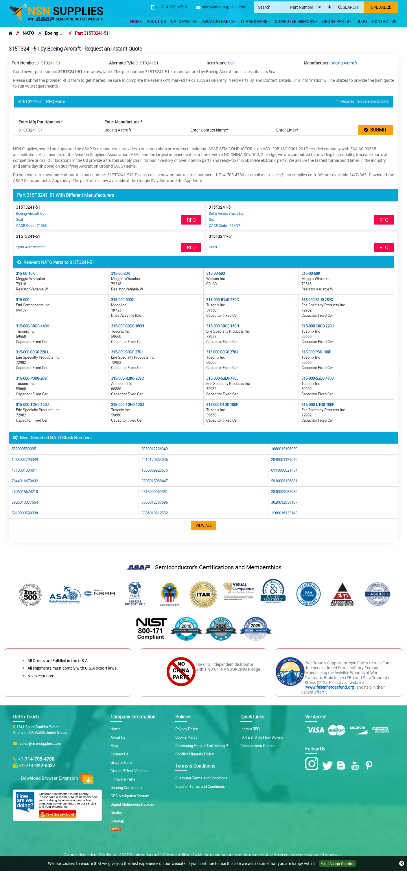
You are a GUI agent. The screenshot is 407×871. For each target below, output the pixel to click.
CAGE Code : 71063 (31, 225)
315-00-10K (25, 273)
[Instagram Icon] (313, 764)
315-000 (22, 299)
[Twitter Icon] (328, 765)
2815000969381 (154, 491)
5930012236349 (154, 448)
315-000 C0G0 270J (127, 352)
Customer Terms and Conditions (201, 778)
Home (136, 21)
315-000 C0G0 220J (317, 326)
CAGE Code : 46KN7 (224, 225)
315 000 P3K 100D (316, 352)
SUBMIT (375, 130)
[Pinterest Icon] (370, 765)
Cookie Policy (186, 737)
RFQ (191, 219)
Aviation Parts (219, 21)
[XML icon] (116, 829)
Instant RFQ (250, 728)
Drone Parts (336, 21)
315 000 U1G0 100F (222, 404)
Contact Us (384, 21)
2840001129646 (284, 459)
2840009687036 (284, 491)
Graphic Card (121, 762)
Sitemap (117, 821)
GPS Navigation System (130, 795)
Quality (116, 812)
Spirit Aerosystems (30, 246)
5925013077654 (25, 502)
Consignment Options (258, 745)
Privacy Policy (186, 728)
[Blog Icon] (342, 765)
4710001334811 (25, 470)
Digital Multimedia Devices (132, 804)
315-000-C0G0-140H (32, 326)
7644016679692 (25, 481)
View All (204, 525)
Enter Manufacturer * (123, 122)
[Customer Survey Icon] (57, 813)
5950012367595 (154, 502)
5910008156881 (284, 481)
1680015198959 (284, 448)
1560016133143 (284, 513)
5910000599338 (25, 513)
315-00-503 (215, 273)
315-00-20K (120, 273)
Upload (381, 7)
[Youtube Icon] (356, 765)
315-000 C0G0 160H (127, 326)
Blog (361, 21)
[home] (11, 33)
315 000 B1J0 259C (317, 299)
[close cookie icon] (401, 863)
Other (213, 246)
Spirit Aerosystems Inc (226, 213)
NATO (28, 33)
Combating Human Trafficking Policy (205, 745)
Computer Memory (296, 21)
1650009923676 (154, 470)
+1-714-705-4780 (36, 759)
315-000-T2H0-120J (32, 404)
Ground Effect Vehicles (129, 770)
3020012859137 (284, 502)
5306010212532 (154, 513)
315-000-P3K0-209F (32, 378)
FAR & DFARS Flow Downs (261, 737)
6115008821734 (284, 470)
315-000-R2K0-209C (127, 378)
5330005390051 (25, 448)
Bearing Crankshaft (126, 787)
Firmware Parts (123, 779)
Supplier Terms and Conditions (200, 786)
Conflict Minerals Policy (194, 754)
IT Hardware (255, 21)
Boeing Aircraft (54, 33)
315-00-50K (310, 273)
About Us (156, 21)
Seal (231, 63)
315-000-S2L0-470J (222, 378)
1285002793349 (25, 459)
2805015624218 (25, 491)
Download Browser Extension (57, 778)
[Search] (348, 7)
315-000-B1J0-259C (222, 299)
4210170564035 (154, 459)
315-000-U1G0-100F (317, 404)
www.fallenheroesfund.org (330, 687)
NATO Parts (184, 21)
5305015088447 (154, 481)
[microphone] (329, 6)
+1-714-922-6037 (37, 765)
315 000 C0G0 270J (222, 352)
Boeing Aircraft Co (30, 213)
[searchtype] (307, 7)
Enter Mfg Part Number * (41, 122)
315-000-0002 (122, 299)
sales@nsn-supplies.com (39, 743)
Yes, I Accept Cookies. (337, 863)
